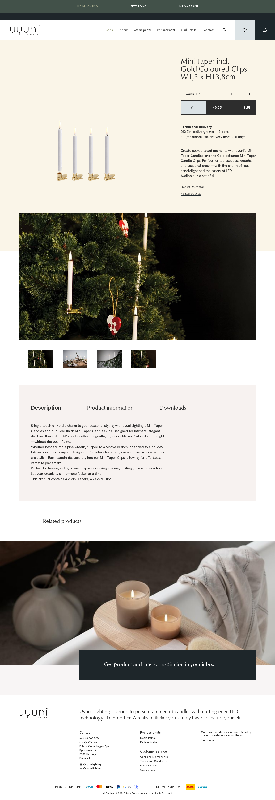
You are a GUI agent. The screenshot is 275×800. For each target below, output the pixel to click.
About (124, 30)
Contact (209, 30)
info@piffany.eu (89, 742)
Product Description (193, 187)
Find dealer (208, 740)
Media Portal (148, 737)
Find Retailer (189, 30)
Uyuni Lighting (87, 6)
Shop (109, 30)
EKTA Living (138, 6)
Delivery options (169, 787)
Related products (191, 194)
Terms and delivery (196, 126)
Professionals (150, 732)
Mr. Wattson (188, 6)
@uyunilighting (90, 764)
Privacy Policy (148, 765)
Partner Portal (166, 30)
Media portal (142, 30)
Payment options (68, 787)
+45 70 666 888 (89, 738)
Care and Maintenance (154, 756)
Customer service (153, 751)
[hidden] (245, 30)
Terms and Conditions (153, 761)
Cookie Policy (148, 769)
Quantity (193, 94)
